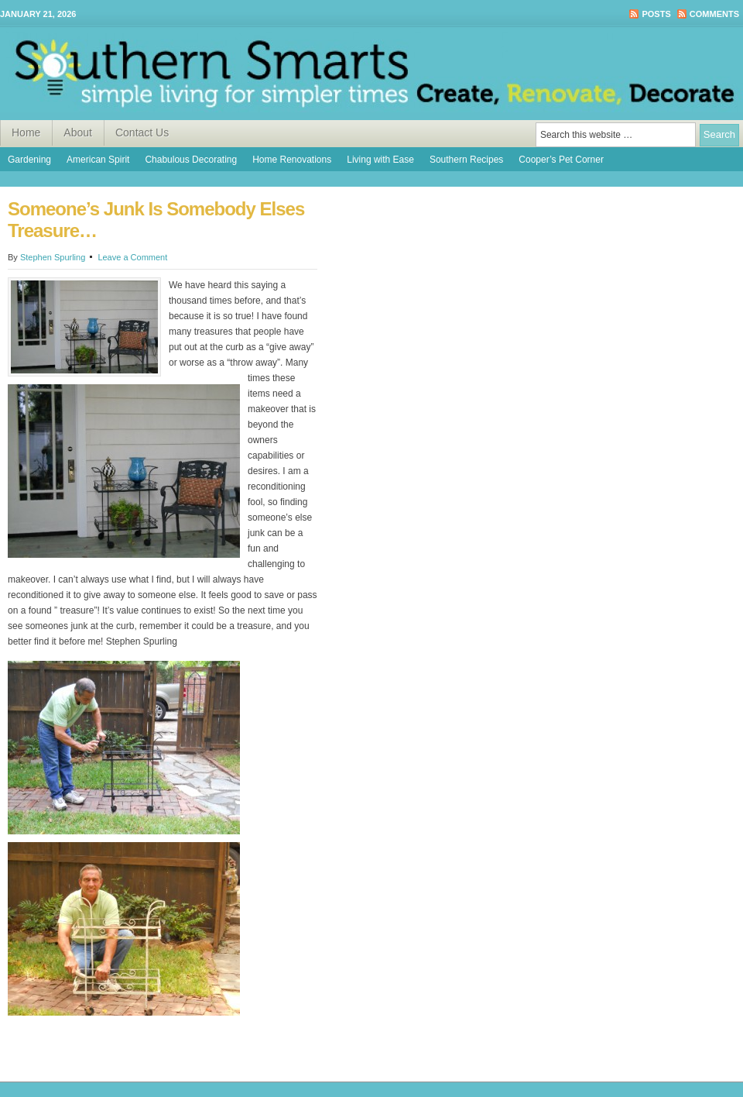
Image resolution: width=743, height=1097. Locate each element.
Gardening (29, 159)
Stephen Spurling (52, 257)
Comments (714, 14)
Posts (656, 14)
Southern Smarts (371, 73)
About (77, 132)
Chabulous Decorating (191, 159)
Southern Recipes (466, 159)
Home (26, 132)
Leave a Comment (132, 257)
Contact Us (142, 132)
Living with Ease (380, 159)
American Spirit (98, 159)
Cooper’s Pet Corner (561, 159)
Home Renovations (291, 159)
